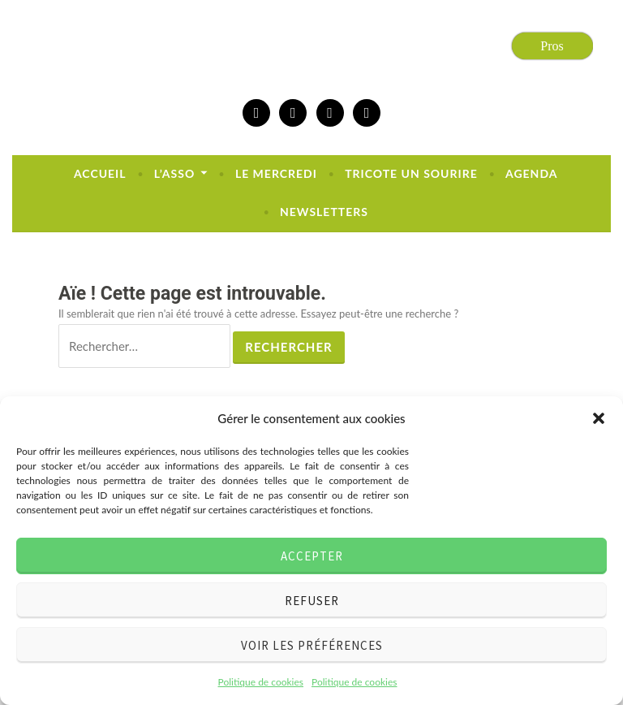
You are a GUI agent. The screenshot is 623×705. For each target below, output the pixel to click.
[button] (599, 418)
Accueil (100, 173)
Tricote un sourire (411, 173)
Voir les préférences (312, 645)
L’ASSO (174, 173)
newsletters (324, 211)
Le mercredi (276, 173)
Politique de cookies (260, 682)
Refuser (312, 600)
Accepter (312, 556)
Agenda (531, 173)
